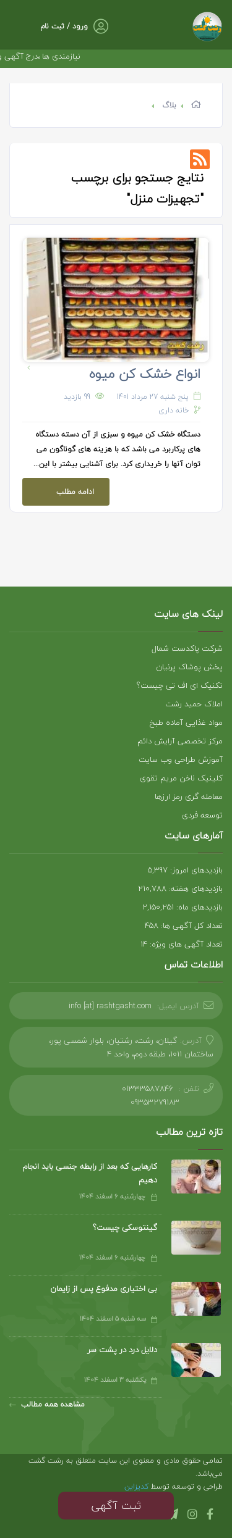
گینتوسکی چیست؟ (125, 1227)
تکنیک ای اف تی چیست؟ (180, 685)
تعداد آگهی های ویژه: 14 (181, 944)
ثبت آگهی (116, 1505)
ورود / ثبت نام (64, 26)
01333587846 (147, 1088)
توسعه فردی (202, 815)
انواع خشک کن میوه (144, 373)
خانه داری (173, 410)
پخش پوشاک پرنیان (189, 667)
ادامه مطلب (58, 488)
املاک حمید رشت (194, 704)
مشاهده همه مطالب (47, 1404)
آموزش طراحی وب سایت (181, 759)
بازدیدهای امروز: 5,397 (185, 870)
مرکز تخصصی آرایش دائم (180, 741)
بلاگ (169, 105)
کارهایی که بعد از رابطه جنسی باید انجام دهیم (89, 1173)
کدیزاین (137, 1486)
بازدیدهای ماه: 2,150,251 (182, 907)
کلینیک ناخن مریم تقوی (181, 778)
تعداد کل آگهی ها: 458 (184, 925)
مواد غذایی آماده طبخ (186, 722)
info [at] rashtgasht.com (110, 1006)
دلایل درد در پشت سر (122, 1349)
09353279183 (155, 1102)
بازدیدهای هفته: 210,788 (180, 888)
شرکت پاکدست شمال (187, 648)
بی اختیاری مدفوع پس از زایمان (103, 1288)
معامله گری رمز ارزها (189, 796)
